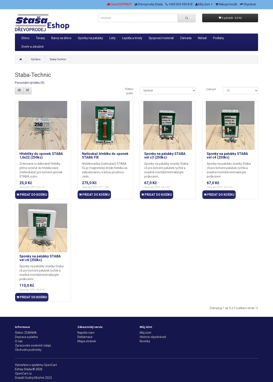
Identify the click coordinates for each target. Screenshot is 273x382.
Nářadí (202, 38)
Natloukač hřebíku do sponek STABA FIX (105, 156)
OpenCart (50, 365)
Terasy (40, 38)
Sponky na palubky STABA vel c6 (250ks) (40, 258)
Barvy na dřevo (61, 38)
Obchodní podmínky (28, 349)
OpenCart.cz (23, 373)
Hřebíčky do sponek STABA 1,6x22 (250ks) (41, 156)
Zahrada (186, 38)
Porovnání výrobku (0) (29, 82)
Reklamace (85, 337)
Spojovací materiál (161, 38)
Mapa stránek (86, 341)
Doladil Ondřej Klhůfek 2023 (33, 377)
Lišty (112, 38)
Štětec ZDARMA (26, 332)
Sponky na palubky (90, 38)
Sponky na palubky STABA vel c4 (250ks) (227, 156)
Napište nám (85, 332)
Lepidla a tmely (132, 38)
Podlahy (218, 38)
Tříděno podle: (129, 91)
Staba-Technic (58, 59)
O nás (19, 341)
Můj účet (145, 332)
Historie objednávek (153, 337)
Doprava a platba (26, 337)
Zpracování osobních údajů (33, 345)
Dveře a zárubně (33, 46)
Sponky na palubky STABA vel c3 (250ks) (165, 156)
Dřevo (25, 38)
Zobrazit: (211, 89)
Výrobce (36, 59)
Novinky (145, 341)
